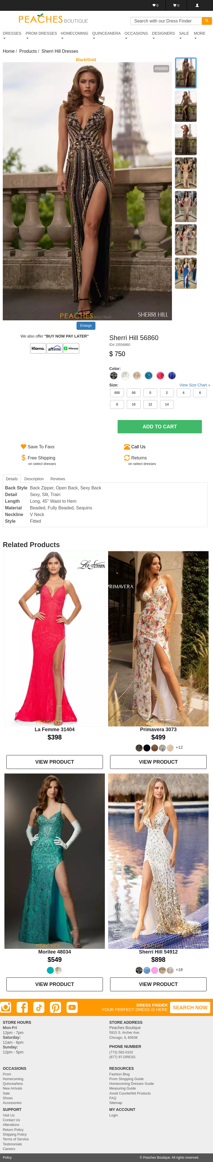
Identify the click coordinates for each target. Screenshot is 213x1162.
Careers (9, 1149)
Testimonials (12, 1144)
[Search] (207, 21)
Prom (7, 1074)
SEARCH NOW (190, 1007)
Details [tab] (12, 479)
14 (167, 404)
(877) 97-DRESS (122, 1057)
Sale (6, 1093)
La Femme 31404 (55, 729)
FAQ (112, 1098)
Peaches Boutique (156, 1158)
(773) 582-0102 (121, 1052)
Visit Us (8, 1115)
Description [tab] (34, 479)
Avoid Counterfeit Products (130, 1093)
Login (113, 1115)
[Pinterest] (55, 1007)
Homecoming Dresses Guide (131, 1084)
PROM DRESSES (41, 35)
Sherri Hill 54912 (158, 952)
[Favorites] (155, 5)
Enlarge (86, 326)
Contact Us (11, 1120)
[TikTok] (38, 1007)
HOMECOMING (74, 35)
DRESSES (12, 35)
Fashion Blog (119, 1074)
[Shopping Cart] (176, 5)
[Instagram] (5, 1007)
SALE (184, 35)
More (200, 35)
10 (133, 404)
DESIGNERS (163, 35)
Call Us (138, 446)
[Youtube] (72, 1007)
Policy (7, 1158)
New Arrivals (12, 1088)
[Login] (197, 5)
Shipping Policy (15, 1134)
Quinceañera (13, 1084)
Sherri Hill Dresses (60, 51)
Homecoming (13, 1079)
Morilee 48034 (54, 952)
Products (28, 51)
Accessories (12, 1103)
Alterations (11, 1125)
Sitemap (115, 1103)
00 (133, 393)
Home (9, 51)
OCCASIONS (136, 35)
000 (117, 393)
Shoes (8, 1098)
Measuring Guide (122, 1088)
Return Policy (13, 1130)
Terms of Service (16, 1139)
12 (150, 404)
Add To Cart (160, 426)
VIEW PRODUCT (54, 762)
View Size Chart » (194, 385)
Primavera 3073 (158, 729)
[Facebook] (22, 1007)
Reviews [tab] (57, 479)
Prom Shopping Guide (126, 1079)
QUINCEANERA (106, 35)
